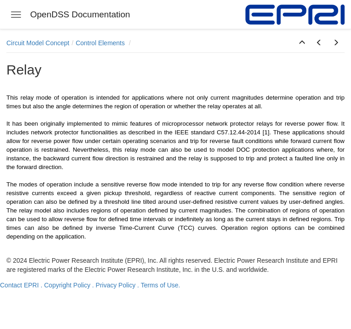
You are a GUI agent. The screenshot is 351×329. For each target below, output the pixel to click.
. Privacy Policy (114, 285)
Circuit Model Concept (37, 43)
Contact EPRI (19, 285)
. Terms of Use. (158, 285)
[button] (302, 43)
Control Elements (101, 43)
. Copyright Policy (65, 285)
